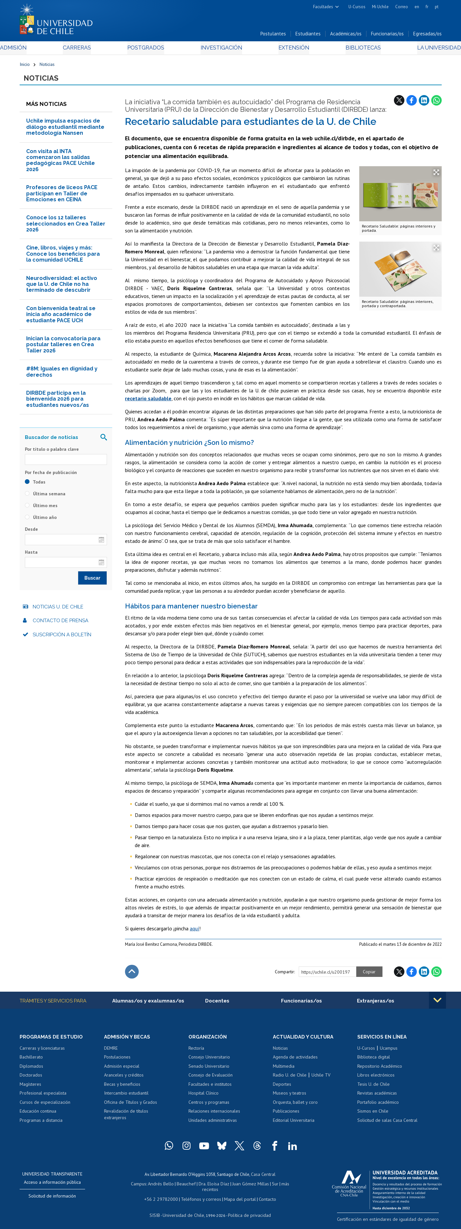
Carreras (90, 49)
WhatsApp (436, 103)
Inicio (25, 66)
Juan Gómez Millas (240, 1186)
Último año (41, 521)
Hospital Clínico (203, 1097)
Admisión (34, 49)
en (417, 7)
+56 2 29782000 (164, 1196)
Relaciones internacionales (214, 1115)
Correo (401, 7)
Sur (263, 1186)
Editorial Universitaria (293, 1124)
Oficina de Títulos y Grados (130, 1106)
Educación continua (38, 1115)
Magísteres (30, 1088)
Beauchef (179, 1186)
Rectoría (196, 1052)
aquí (194, 931)
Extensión (286, 49)
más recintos (281, 1186)
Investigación (220, 49)
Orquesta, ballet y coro (295, 1106)
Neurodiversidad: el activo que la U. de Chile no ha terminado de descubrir (61, 287)
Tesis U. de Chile (373, 1088)
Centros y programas (208, 1106)
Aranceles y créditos (124, 1079)
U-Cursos (356, 7)
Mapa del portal (236, 1196)
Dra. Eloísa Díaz (205, 1186)
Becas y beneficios (122, 1088)
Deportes (282, 1088)
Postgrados (151, 49)
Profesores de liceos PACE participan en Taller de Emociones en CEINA (62, 197)
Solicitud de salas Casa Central (387, 1124)
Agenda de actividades (295, 1061)
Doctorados (31, 1079)
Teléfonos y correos (200, 1196)
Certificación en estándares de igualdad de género (396, 1222)
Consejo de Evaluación (210, 1079)
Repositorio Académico (379, 1070)
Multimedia (283, 1070)
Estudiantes (308, 35)
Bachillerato (31, 1061)
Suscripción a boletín (62, 638)
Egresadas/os (427, 35)
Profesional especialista (43, 1097)
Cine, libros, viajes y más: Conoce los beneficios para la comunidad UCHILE (63, 257)
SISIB (158, 1211)
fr (427, 7)
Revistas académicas (377, 1097)
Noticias (47, 66)
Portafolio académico (378, 1106)
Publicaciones (286, 1115)
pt (436, 7)
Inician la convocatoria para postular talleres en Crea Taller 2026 (63, 348)
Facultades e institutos (210, 1088)
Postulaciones (117, 1061)
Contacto (262, 1196)
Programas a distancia (41, 1124)
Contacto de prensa (60, 624)
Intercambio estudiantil (126, 1097)
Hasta (31, 555)
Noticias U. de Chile (58, 610)
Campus (134, 1186)
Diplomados (31, 1070)
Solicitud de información (52, 1199)
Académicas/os (346, 35)
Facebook (411, 103)
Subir (132, 975)
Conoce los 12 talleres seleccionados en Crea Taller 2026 (65, 227)
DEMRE (111, 1052)
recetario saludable (148, 401)
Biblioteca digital (373, 1061)
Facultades (323, 7)
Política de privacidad (246, 1211)
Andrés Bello (156, 1186)
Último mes (41, 509)
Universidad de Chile (184, 1211)
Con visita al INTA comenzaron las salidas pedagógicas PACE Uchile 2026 (60, 163)
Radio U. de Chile (290, 1079)
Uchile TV (320, 1079)
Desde (31, 532)
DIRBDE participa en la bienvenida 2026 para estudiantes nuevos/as (57, 402)
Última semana (45, 497)
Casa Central (263, 1177)
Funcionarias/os (387, 35)
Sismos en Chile (372, 1115)
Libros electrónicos (376, 1079)
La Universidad (417, 49)
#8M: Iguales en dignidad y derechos (62, 375)
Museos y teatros (289, 1097)
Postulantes (273, 35)
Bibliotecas (348, 49)
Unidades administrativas (212, 1124)
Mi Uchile (380, 7)
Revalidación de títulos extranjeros (126, 1118)
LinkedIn (424, 103)
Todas (35, 485)
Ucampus (389, 1052)
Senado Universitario (208, 1070)
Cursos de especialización (45, 1106)
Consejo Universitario (209, 1061)
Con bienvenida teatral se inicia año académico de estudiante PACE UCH (61, 317)
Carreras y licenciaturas (42, 1052)
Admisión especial (121, 1070)
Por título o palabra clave (52, 452)
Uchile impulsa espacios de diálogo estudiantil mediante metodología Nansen (65, 130)
